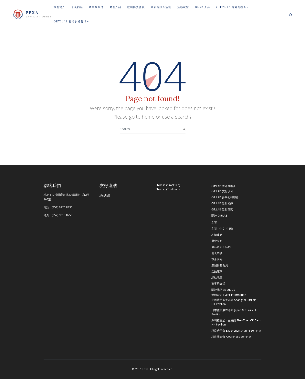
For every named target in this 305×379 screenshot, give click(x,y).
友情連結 (216, 235)
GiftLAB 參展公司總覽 (224, 197)
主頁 (214, 222)
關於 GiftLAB (219, 215)
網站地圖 (105, 195)
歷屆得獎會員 (136, 7)
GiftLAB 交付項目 (222, 191)
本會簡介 (59, 7)
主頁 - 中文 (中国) (222, 229)
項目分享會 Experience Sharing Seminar (236, 330)
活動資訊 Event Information (228, 295)
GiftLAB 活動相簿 (222, 203)
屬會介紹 (115, 7)
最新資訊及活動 (161, 7)
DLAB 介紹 (202, 7)
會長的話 (77, 7)
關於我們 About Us (223, 289)
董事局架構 (96, 7)
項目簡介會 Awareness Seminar (231, 336)
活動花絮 (183, 7)
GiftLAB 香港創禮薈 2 (71, 21)
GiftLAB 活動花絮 (222, 209)
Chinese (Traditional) (168, 189)
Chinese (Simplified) (167, 185)
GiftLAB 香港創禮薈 (232, 7)
